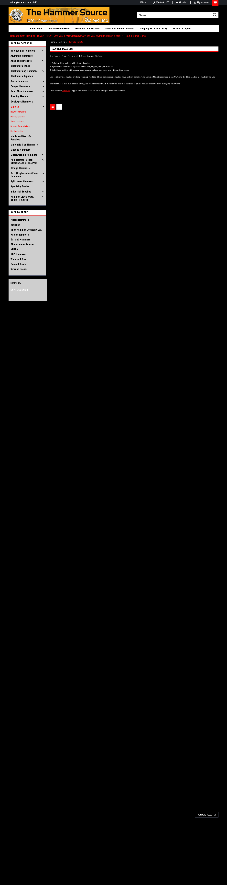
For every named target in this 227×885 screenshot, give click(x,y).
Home (52, 42)
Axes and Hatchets (21, 60)
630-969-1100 (161, 2)
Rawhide (66, 90)
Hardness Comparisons (87, 28)
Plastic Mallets (18, 116)
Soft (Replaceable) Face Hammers (24, 175)
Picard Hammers (20, 219)
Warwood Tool (18, 259)
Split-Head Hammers (22, 181)
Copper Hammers (20, 86)
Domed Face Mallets (20, 126)
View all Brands (19, 269)
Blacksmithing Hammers (24, 71)
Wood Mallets (17, 121)
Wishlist (181, 2)
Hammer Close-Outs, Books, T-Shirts (22, 198)
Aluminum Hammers (22, 55)
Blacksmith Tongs (20, 66)
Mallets (15, 106)
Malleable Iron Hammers (24, 144)
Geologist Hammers (22, 101)
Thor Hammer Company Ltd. (26, 229)
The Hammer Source (22, 244)
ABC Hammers (19, 254)
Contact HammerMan (59, 28)
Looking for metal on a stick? (23, 2)
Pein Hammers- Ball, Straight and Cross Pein (24, 161)
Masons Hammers (21, 149)
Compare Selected (206, 815)
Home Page (36, 28)
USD (143, 2)
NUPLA (14, 249)
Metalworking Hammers (24, 154)
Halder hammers (20, 234)
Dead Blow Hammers (22, 91)
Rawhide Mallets (18, 111)
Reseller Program (182, 28)
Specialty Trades (20, 186)
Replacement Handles (23, 50)
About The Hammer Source (119, 28)
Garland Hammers (20, 239)
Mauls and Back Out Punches (21, 138)
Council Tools (18, 264)
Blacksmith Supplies (22, 76)
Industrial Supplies (21, 191)
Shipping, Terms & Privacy (153, 28)
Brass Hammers (19, 81)
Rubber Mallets (18, 131)
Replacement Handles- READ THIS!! (31, 35)
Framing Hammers (21, 96)
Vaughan (15, 224)
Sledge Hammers (20, 168)
